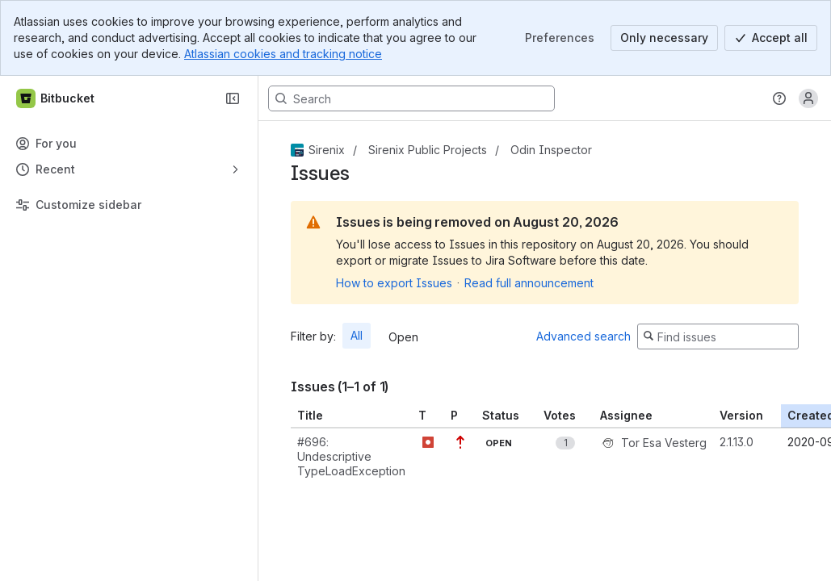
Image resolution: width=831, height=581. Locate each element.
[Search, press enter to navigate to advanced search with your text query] (411, 98)
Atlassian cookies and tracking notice (283, 54)
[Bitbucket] (56, 98)
